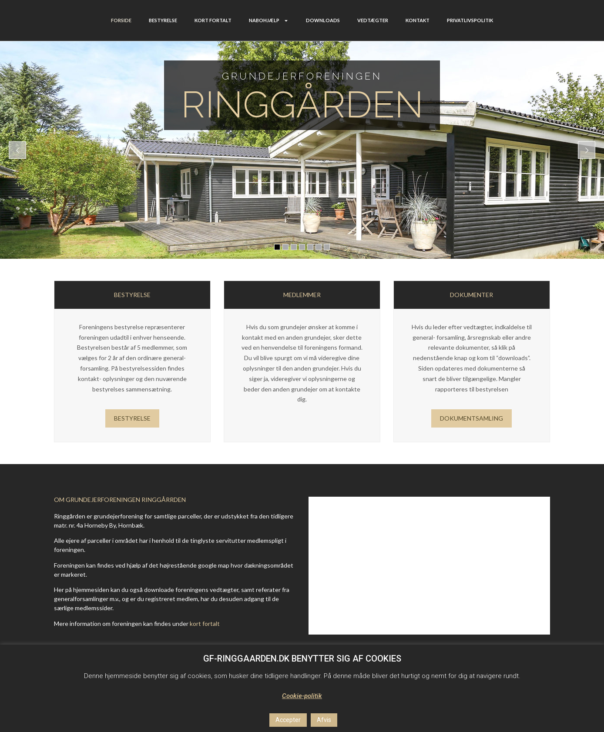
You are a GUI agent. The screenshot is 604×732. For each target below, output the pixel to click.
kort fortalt (205, 623)
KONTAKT (418, 20)
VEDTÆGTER (372, 20)
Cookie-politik (302, 696)
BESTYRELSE (163, 20)
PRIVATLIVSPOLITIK (470, 20)
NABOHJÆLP (269, 20)
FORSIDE (121, 20)
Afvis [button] (324, 719)
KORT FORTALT (213, 20)
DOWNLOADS (323, 20)
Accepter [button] (288, 719)
